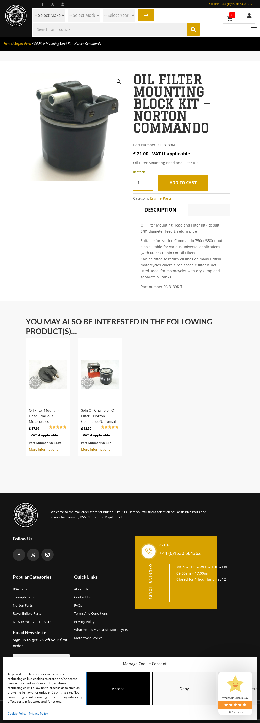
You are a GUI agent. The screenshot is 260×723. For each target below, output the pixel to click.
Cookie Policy (17, 713)
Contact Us (82, 597)
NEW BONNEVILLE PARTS (32, 621)
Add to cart (183, 182)
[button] (118, 81)
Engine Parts (22, 43)
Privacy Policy (38, 713)
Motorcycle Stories (88, 638)
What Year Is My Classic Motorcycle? (101, 629)
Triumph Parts (24, 597)
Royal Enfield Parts (27, 613)
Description (160, 209)
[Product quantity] (143, 182)
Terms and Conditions (91, 613)
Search (145, 15)
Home (8, 43)
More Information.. (48, 396)
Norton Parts (23, 605)
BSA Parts (20, 589)
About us (81, 589)
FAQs (78, 605)
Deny (184, 688)
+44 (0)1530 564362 (229, 4)
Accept (118, 688)
